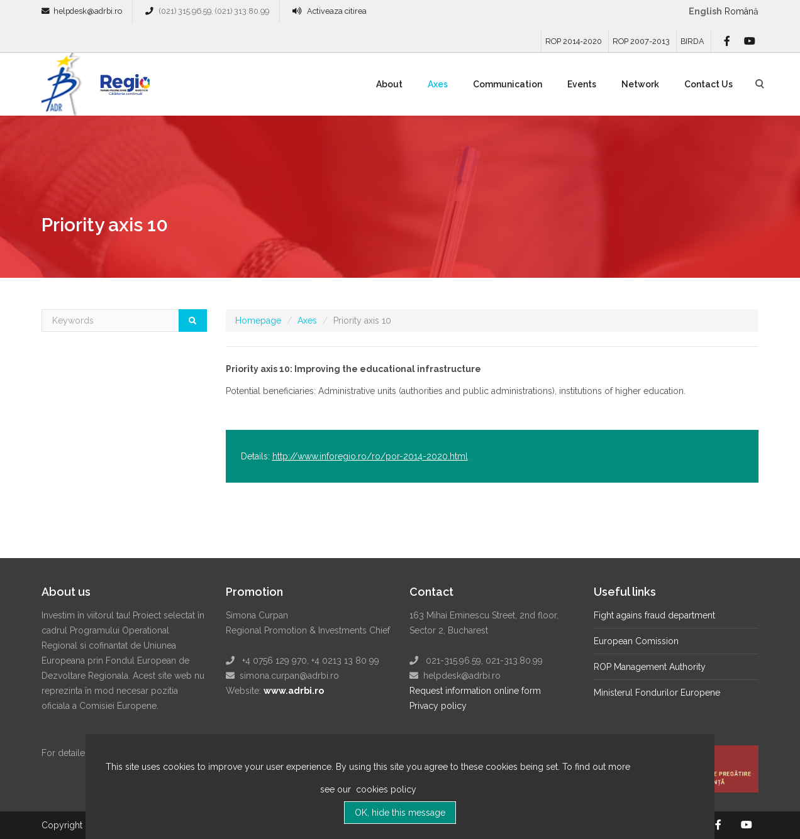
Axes (438, 84)
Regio (122, 88)
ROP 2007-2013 (641, 41)
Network (640, 84)
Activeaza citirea (337, 11)
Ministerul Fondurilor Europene (657, 693)
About (389, 84)
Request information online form (475, 691)
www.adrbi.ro (294, 691)
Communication (507, 84)
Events (581, 84)
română (741, 11)
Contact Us (708, 84)
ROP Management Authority (650, 667)
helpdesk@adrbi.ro (87, 11)
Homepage (258, 320)
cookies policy (384, 796)
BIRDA (692, 41)
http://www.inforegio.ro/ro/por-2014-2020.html (370, 456)
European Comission (636, 641)
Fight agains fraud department (654, 615)
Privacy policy (438, 706)
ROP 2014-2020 (573, 41)
